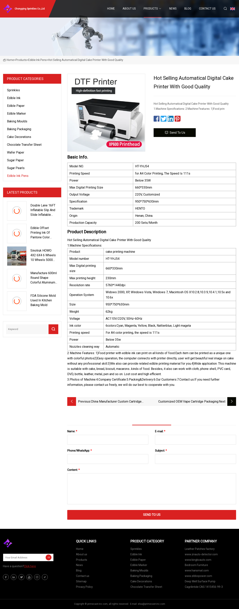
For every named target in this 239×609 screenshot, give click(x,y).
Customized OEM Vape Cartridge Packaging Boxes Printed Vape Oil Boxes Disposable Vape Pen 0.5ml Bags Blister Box (185, 402)
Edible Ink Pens (37, 59)
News (173, 8)
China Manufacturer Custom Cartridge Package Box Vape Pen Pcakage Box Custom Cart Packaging (116, 402)
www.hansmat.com (197, 570)
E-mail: (160, 431)
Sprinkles (13, 90)
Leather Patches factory (200, 548)
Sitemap (81, 581)
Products (151, 8)
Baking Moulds (17, 121)
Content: (73, 469)
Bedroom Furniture (196, 565)
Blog (187, 8)
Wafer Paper (15, 152)
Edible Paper (16, 106)
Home (111, 8)
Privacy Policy (84, 586)
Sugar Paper (15, 160)
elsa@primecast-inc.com (151, 604)
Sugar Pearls (16, 168)
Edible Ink (13, 98)
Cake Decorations (19, 137)
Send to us (174, 132)
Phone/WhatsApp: (79, 450)
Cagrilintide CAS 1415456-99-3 (204, 586)
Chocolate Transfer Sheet (24, 145)
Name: (72, 431)
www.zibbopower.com (198, 575)
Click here (30, 566)
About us (129, 8)
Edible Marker (16, 113)
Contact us (207, 8)
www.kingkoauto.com (198, 559)
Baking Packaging (19, 129)
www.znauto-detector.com (201, 554)
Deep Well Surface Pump (200, 581)
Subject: (161, 450)
